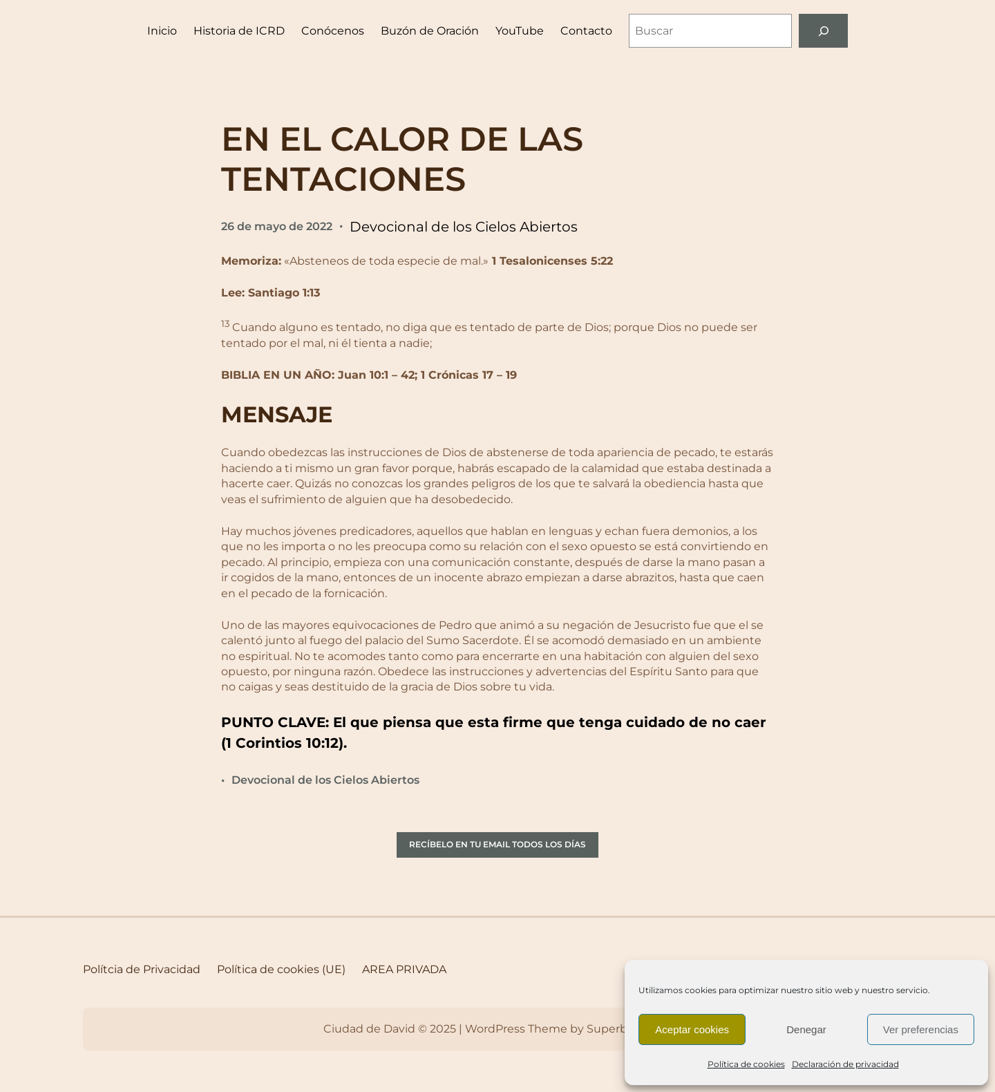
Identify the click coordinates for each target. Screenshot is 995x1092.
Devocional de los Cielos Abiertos (464, 226)
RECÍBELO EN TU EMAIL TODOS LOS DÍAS (497, 844)
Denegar (806, 1029)
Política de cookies (746, 1064)
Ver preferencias (920, 1029)
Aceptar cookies (692, 1029)
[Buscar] (823, 31)
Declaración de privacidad (845, 1064)
